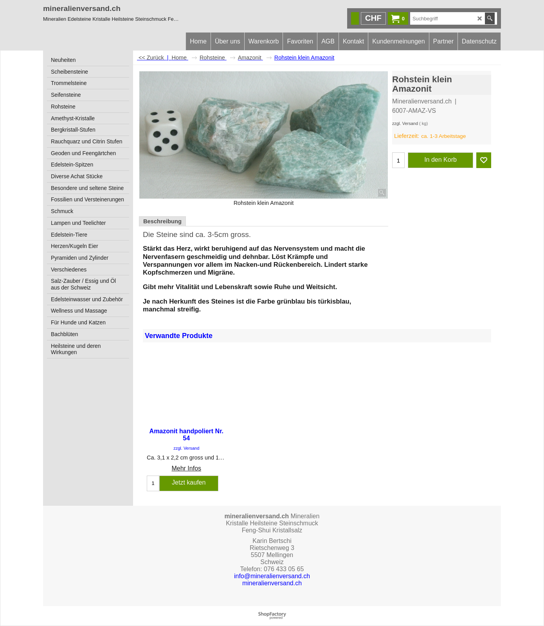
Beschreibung (162, 221)
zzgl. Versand (405, 123)
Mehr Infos (186, 468)
